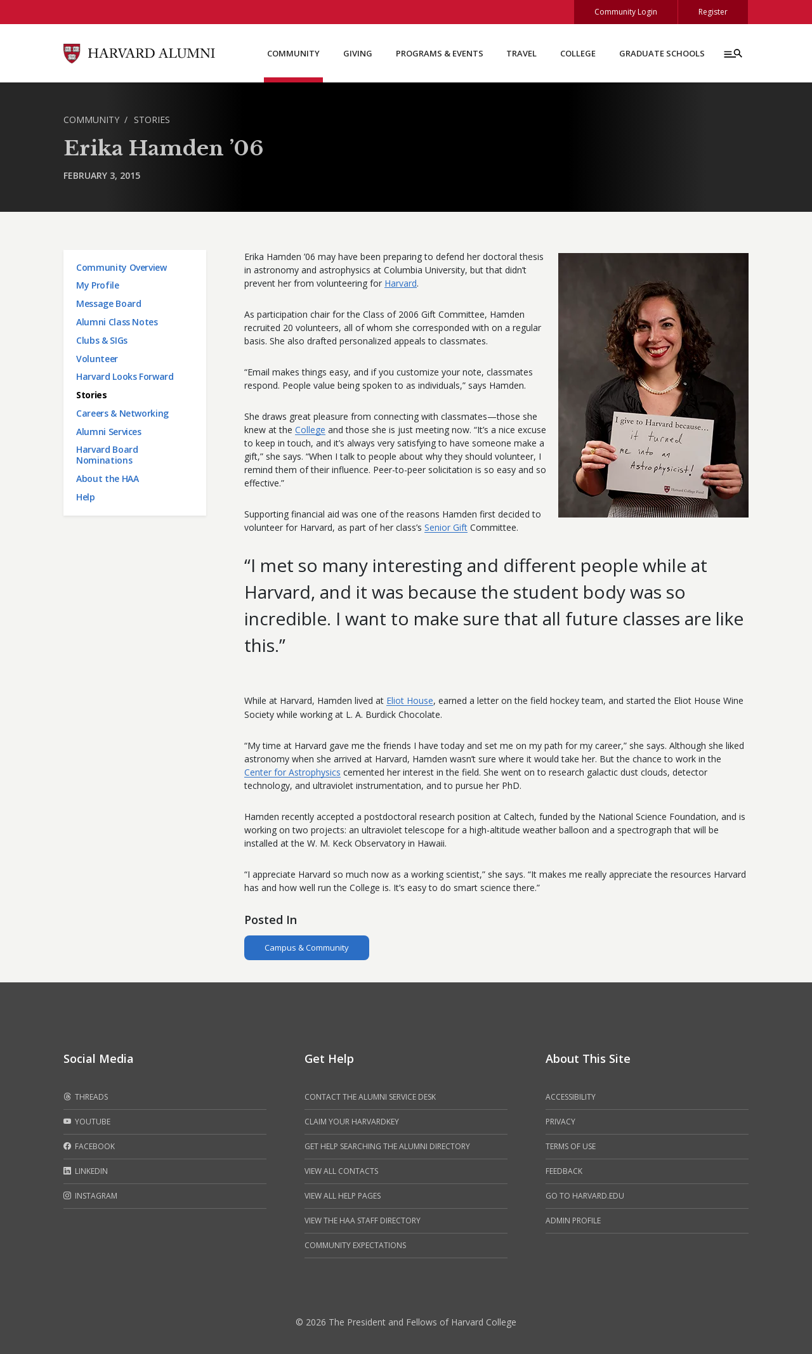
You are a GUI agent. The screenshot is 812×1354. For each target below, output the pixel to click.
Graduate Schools (662, 53)
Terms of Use (571, 1146)
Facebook (89, 1146)
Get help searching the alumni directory (387, 1146)
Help (85, 497)
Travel (521, 53)
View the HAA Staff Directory (362, 1220)
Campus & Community (307, 947)
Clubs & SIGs (102, 340)
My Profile (97, 285)
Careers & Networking (122, 413)
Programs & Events (439, 53)
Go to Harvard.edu (585, 1195)
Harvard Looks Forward (125, 376)
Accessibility (571, 1096)
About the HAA (107, 478)
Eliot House (409, 700)
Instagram (90, 1196)
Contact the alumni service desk (370, 1096)
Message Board (108, 303)
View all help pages (342, 1195)
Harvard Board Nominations (107, 454)
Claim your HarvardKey (351, 1121)
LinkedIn (85, 1171)
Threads (85, 1097)
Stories (152, 120)
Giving (357, 53)
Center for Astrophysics (292, 772)
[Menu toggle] (732, 53)
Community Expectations (355, 1245)
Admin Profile (573, 1220)
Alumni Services (108, 432)
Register (713, 11)
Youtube (86, 1122)
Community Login (625, 11)
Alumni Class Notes (117, 322)
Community (293, 53)
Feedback (564, 1171)
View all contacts (341, 1171)
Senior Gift (446, 527)
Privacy (560, 1121)
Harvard (400, 283)
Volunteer (97, 359)
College (578, 53)
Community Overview (121, 267)
